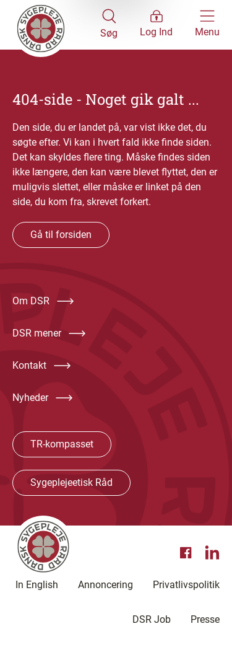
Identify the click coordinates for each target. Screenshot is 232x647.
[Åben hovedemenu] (207, 25)
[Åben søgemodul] (109, 25)
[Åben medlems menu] (156, 25)
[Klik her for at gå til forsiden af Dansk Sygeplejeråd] (56, 25)
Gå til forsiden (61, 234)
